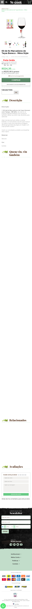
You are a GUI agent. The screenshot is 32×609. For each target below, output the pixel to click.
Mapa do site (17, 601)
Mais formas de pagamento (17, 76)
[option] (8, 44)
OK (16, 92)
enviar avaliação (16, 494)
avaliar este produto (16, 56)
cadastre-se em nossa (16, 511)
